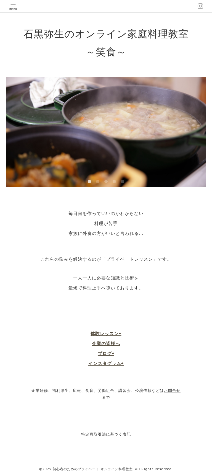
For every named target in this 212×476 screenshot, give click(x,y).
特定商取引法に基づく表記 (106, 434)
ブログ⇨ (106, 353)
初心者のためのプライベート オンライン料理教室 (93, 469)
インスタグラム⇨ (106, 363)
